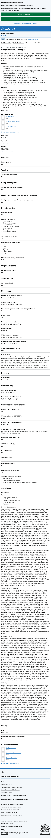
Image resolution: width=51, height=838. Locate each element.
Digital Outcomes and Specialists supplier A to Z (13, 795)
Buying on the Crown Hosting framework (11, 815)
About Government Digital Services (10, 790)
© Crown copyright (45, 834)
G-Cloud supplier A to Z (7, 792)
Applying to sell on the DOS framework (11, 807)
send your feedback (33, 39)
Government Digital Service (15, 826)
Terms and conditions (11, 126)
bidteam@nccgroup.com (7, 151)
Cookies (16, 821)
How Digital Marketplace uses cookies (25, 23)
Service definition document (13, 121)
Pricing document (11, 116)
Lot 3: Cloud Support (18, 43)
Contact (3, 782)
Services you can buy (6, 784)
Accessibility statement (7, 823)
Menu (3, 36)
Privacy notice (23, 821)
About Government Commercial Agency (11, 787)
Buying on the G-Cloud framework (10, 809)
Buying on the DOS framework (9, 812)
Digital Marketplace (7, 33)
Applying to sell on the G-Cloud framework (12, 804)
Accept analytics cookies (25, 14)
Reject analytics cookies (25, 19)
